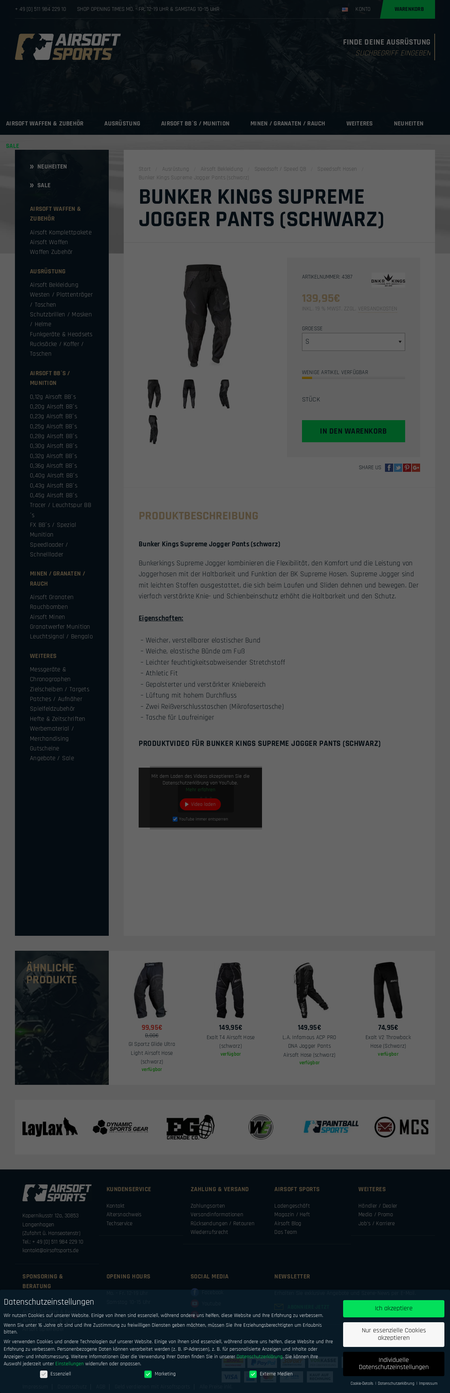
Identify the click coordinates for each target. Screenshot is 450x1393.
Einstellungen (69, 1366)
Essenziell (55, 1376)
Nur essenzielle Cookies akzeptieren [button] (394, 1337)
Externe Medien (271, 1376)
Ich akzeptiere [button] (394, 1311)
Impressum (428, 1386)
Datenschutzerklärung (260, 1359)
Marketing (160, 1376)
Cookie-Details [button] (363, 1386)
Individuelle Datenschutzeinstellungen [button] (394, 1366)
